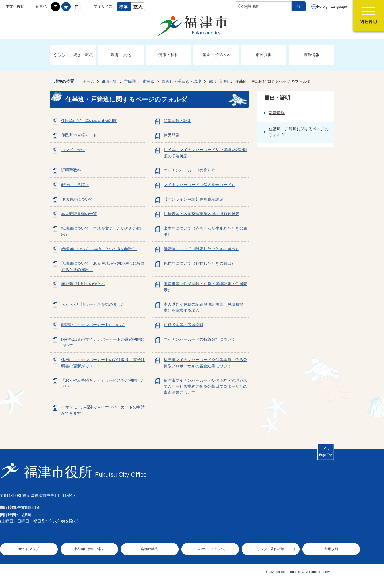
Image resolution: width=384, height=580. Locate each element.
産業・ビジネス (216, 54)
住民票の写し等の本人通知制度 (89, 120)
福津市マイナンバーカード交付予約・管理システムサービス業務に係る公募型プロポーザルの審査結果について (205, 386)
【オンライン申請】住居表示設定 (193, 199)
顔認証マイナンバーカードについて (93, 324)
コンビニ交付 (73, 149)
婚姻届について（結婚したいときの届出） (99, 248)
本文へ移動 (15, 6)
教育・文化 (121, 54)
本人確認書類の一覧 (79, 213)
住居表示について (77, 199)
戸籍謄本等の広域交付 (183, 324)
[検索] (264, 6)
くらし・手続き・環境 (73, 54)
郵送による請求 (75, 184)
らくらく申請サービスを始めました (93, 304)
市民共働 (264, 54)
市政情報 (311, 54)
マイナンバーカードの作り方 (189, 170)
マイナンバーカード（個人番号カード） (199, 184)
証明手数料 (71, 170)
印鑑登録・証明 (177, 120)
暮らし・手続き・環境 (181, 81)
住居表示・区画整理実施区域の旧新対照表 (201, 213)
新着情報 (277, 112)
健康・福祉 (168, 54)
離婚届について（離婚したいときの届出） (201, 248)
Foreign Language (332, 6)
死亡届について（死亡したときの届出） (199, 263)
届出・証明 (218, 81)
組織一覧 (109, 81)
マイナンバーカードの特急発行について (199, 339)
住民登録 (171, 135)
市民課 (130, 81)
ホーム (88, 81)
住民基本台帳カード (79, 135)
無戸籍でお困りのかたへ (83, 283)
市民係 (149, 81)
